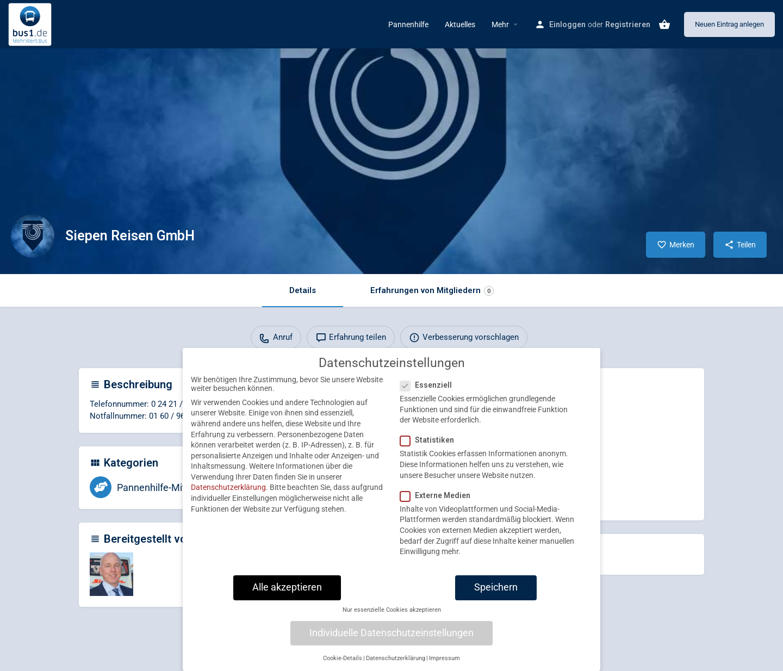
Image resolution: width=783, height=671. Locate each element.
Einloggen (567, 24)
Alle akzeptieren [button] (287, 594)
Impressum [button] (444, 665)
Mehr (500, 24)
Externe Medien (438, 503)
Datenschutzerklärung (228, 495)
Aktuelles (460, 24)
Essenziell (429, 393)
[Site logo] (31, 23)
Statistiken (430, 448)
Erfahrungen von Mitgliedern (432, 290)
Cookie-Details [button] (342, 665)
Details (302, 290)
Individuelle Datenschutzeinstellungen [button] (391, 640)
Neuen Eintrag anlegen (729, 24)
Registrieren (627, 24)
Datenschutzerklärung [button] (395, 665)
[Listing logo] (32, 236)
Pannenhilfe (408, 24)
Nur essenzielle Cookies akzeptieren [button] (392, 618)
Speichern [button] (496, 594)
